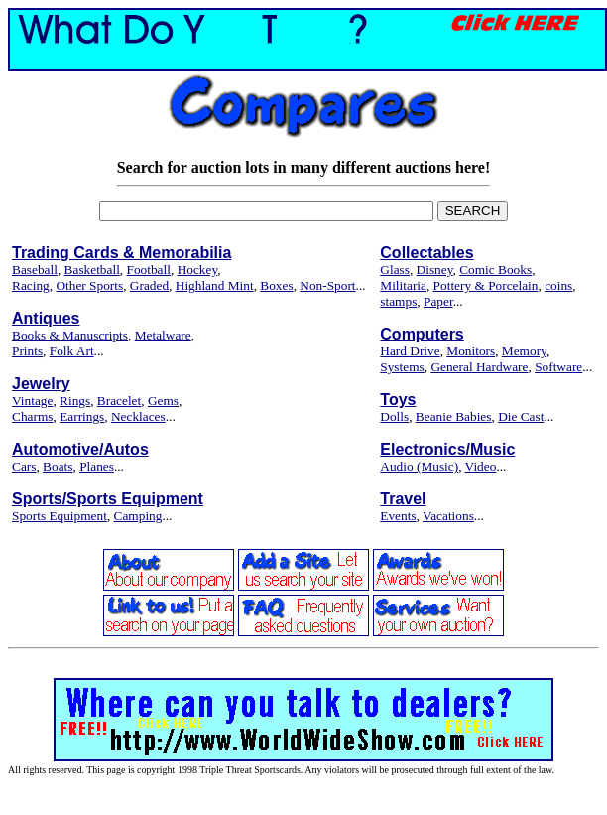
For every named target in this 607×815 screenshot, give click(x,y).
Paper (438, 301)
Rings (75, 400)
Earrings (82, 416)
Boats (57, 466)
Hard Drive (409, 350)
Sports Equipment (59, 515)
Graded (149, 285)
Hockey (198, 269)
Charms (32, 416)
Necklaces (138, 416)
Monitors (470, 350)
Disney (435, 269)
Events (398, 515)
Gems (163, 400)
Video (481, 466)
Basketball (92, 269)
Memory (524, 350)
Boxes (276, 285)
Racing (31, 285)
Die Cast (521, 416)
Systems (402, 366)
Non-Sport (327, 285)
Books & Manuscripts (70, 335)
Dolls (394, 416)
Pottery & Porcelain (486, 285)
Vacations (448, 515)
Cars (24, 466)
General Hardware (479, 366)
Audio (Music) (419, 466)
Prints (27, 350)
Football (149, 269)
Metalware (163, 335)
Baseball (35, 269)
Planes (96, 466)
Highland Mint (215, 285)
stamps (398, 301)
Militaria (403, 285)
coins (558, 285)
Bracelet (119, 400)
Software (558, 366)
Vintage (32, 400)
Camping (138, 515)
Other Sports (89, 285)
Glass (395, 269)
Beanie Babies (454, 416)
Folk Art (72, 350)
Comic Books (495, 269)
